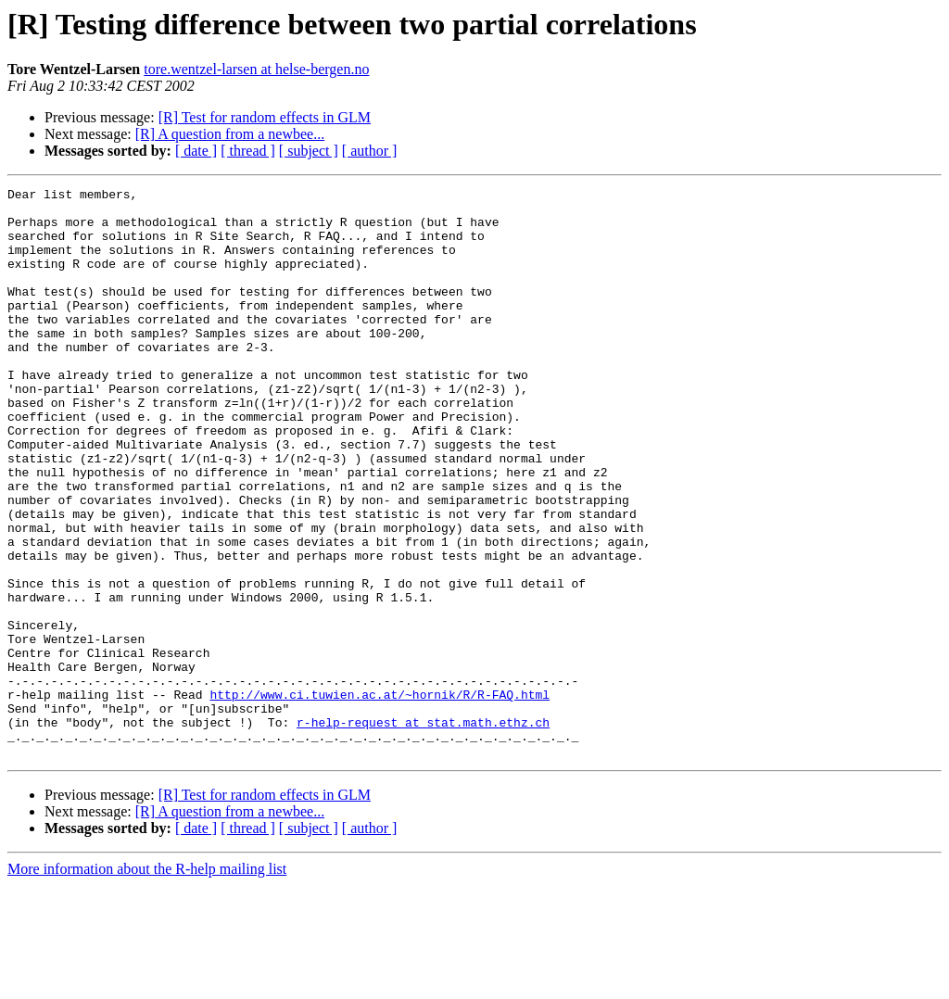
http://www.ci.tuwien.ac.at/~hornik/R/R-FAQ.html (379, 797)
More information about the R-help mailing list (146, 983)
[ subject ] (308, 150)
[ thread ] (248, 150)
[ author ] (370, 150)
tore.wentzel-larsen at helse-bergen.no (256, 69)
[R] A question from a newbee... (229, 134)
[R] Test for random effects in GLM (264, 117)
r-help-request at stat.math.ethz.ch (423, 830)
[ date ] (196, 150)
